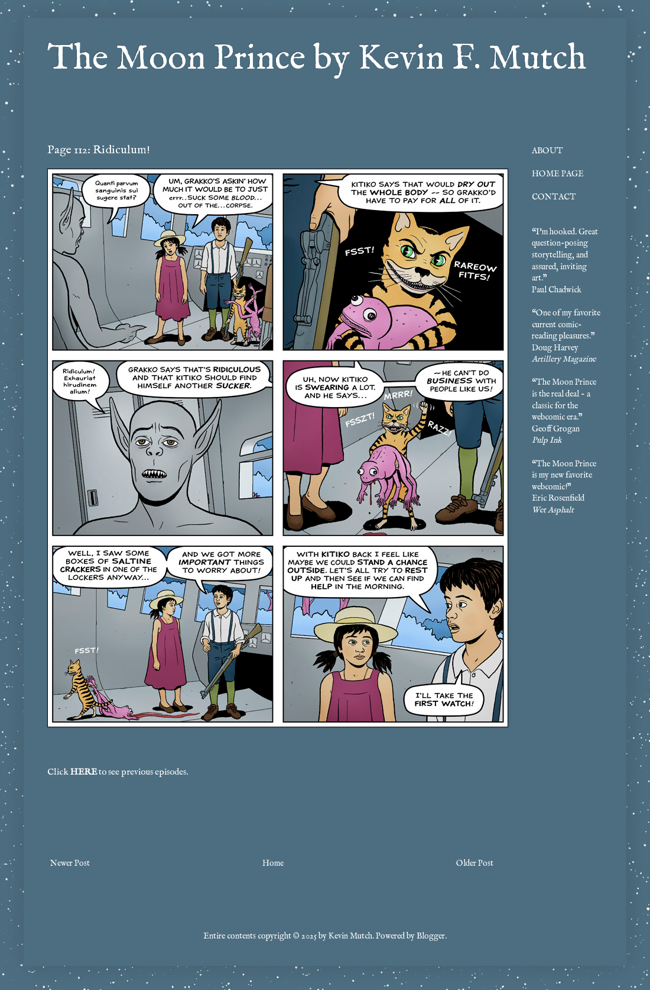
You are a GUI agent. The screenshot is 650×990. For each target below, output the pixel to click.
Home (273, 863)
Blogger (431, 936)
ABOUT (547, 151)
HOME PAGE (558, 174)
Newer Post (70, 863)
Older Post (474, 863)
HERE (83, 772)
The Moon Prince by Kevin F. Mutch (316, 59)
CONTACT (554, 197)
